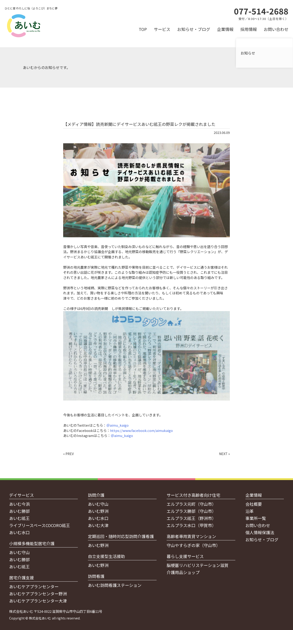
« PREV (68, 453)
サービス (162, 29)
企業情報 (225, 29)
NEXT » (224, 453)
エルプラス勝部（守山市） (191, 511)
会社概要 (253, 504)
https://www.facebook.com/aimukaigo (141, 430)
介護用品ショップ (183, 572)
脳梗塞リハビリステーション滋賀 (197, 565)
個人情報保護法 (259, 532)
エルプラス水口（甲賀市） (191, 525)
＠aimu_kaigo (117, 425)
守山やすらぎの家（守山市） (193, 545)
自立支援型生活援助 (106, 556)
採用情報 (248, 29)
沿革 (249, 511)
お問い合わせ (276, 29)
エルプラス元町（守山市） (191, 504)
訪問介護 (96, 495)
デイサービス (21, 495)
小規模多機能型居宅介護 (31, 543)
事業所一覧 (255, 518)
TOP (143, 29)
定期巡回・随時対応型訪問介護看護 (121, 536)
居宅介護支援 (21, 577)
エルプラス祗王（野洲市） (191, 518)
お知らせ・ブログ (193, 29)
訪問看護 (96, 576)
